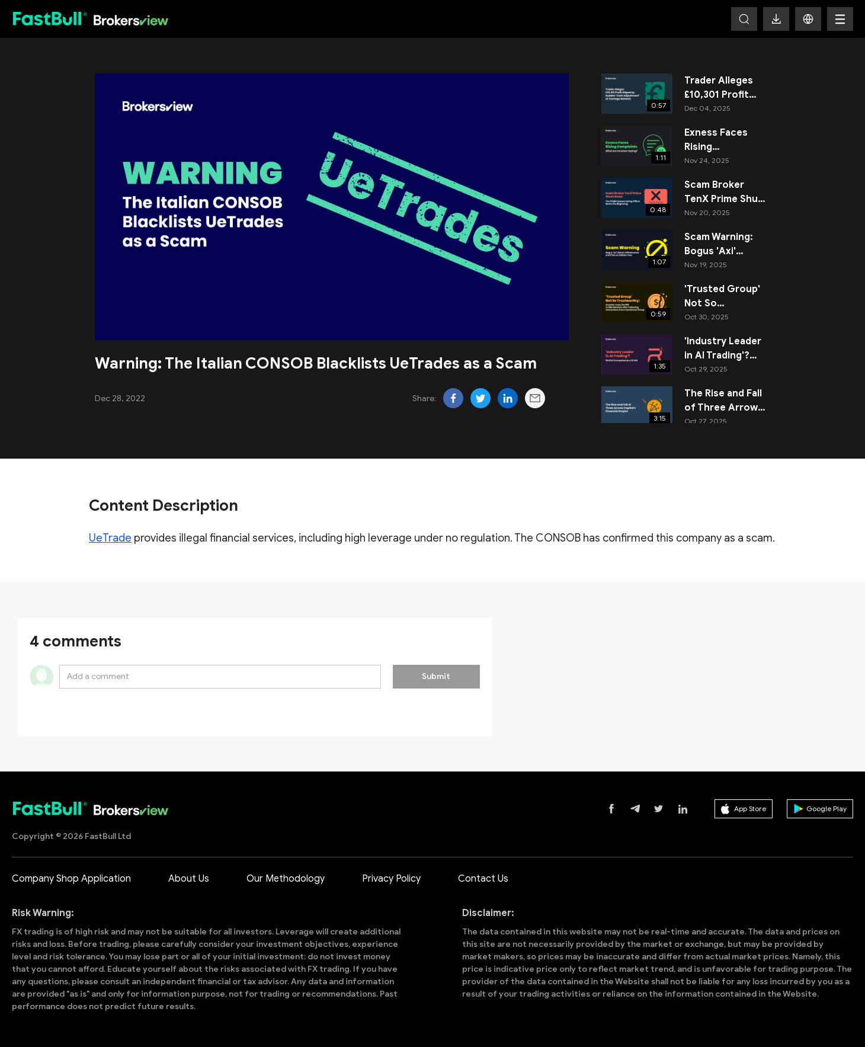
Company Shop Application (71, 879)
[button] (808, 19)
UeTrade (110, 538)
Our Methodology (285, 879)
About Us (188, 879)
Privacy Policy (391, 879)
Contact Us (483, 879)
